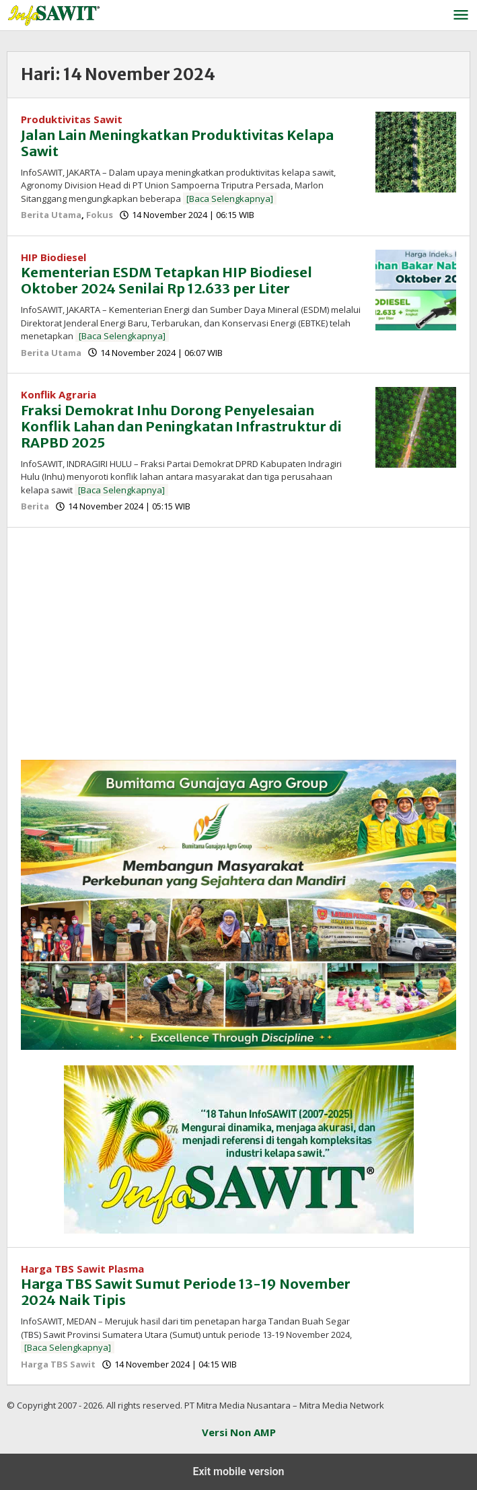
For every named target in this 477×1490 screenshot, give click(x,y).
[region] (238, 648)
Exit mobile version (238, 1471)
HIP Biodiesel (53, 257)
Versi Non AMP (239, 1432)
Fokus (99, 215)
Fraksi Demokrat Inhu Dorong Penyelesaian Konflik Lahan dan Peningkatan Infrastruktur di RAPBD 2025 (181, 426)
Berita (35, 506)
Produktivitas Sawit (71, 119)
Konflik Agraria (58, 394)
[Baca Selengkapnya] (229, 198)
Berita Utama (51, 215)
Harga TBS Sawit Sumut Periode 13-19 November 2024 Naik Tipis (186, 1291)
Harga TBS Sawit (58, 1364)
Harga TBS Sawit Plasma (82, 1268)
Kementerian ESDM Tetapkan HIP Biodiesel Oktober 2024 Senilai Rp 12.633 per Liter (166, 280)
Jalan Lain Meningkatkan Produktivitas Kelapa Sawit (177, 143)
